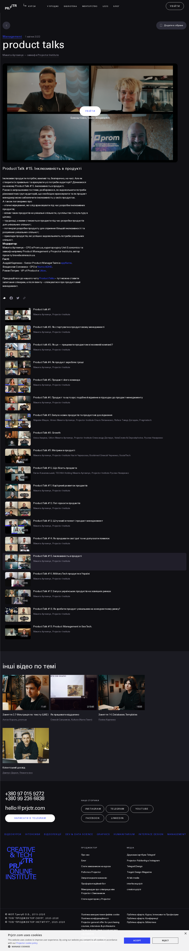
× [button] (185, 933)
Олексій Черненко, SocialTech (115, 455)
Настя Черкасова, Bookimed (85, 455)
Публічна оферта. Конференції (142, 918)
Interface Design (156, 834)
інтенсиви (38, 834)
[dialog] (94, 940)
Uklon (42, 270)
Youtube (141, 809)
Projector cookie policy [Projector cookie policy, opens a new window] (27, 943)
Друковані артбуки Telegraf (141, 854)
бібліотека (72, 4)
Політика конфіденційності (94, 918)
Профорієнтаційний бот (93, 883)
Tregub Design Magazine (139, 872)
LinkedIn (117, 818)
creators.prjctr (134, 889)
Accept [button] (137, 940)
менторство (91, 4)
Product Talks (46, 278)
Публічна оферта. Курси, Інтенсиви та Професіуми (152, 914)
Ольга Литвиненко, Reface (108, 420)
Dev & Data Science (85, 834)
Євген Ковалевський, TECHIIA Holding (53, 473)
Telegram (117, 809)
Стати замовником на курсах (96, 866)
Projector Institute (48, 55)
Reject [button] (165, 940)
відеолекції (58, 834)
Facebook (93, 818)
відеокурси (18, 834)
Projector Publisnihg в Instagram (143, 860)
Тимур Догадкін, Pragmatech (137, 420)
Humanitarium (130, 834)
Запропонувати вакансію (94, 878)
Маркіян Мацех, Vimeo (45, 420)
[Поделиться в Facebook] (11, 298)
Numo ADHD (44, 266)
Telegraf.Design (135, 866)
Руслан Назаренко (153, 437)
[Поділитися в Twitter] (17, 298)
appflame (66, 262)
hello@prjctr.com (25, 808)
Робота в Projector (91, 872)
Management (12, 36)
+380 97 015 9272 (24, 794)
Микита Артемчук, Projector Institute (51, 314)
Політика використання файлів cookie (100, 914)
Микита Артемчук (13, 55)
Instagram (93, 809)
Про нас (85, 854)
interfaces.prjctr (135, 883)
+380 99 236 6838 (24, 798)
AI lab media (133, 878)
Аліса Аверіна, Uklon (44, 437)
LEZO (107, 4)
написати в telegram (30, 818)
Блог (117, 4)
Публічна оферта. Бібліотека (141, 922)
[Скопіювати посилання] (24, 298)
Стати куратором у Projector (96, 899)
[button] (63, 947)
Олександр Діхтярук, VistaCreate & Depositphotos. (118, 437)
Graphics (109, 834)
